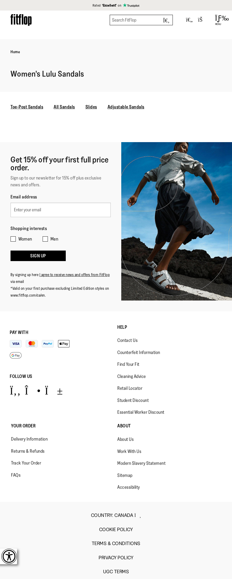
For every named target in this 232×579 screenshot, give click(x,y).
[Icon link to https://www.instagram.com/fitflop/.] (33, 390)
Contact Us (127, 340)
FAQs (16, 475)
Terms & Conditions (116, 543)
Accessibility (128, 487)
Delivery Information (29, 439)
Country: (116, 515)
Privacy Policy (116, 558)
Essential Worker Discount (140, 412)
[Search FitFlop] (141, 20)
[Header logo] (21, 20)
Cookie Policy (116, 529)
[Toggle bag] (202, 20)
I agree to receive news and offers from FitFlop (74, 274)
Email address (24, 197)
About (124, 426)
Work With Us (129, 451)
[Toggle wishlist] (189, 20)
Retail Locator (129, 388)
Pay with (19, 332)
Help (122, 327)
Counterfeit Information (138, 352)
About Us (125, 439)
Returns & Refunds (28, 451)
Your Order (23, 426)
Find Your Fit (128, 364)
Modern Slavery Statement (141, 463)
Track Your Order (26, 463)
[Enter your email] (61, 210)
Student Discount (133, 400)
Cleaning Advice (131, 376)
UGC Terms (116, 572)
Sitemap (125, 475)
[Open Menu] (218, 20)
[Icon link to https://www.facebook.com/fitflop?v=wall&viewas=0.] (15, 390)
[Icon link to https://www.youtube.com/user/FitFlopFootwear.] (54, 390)
